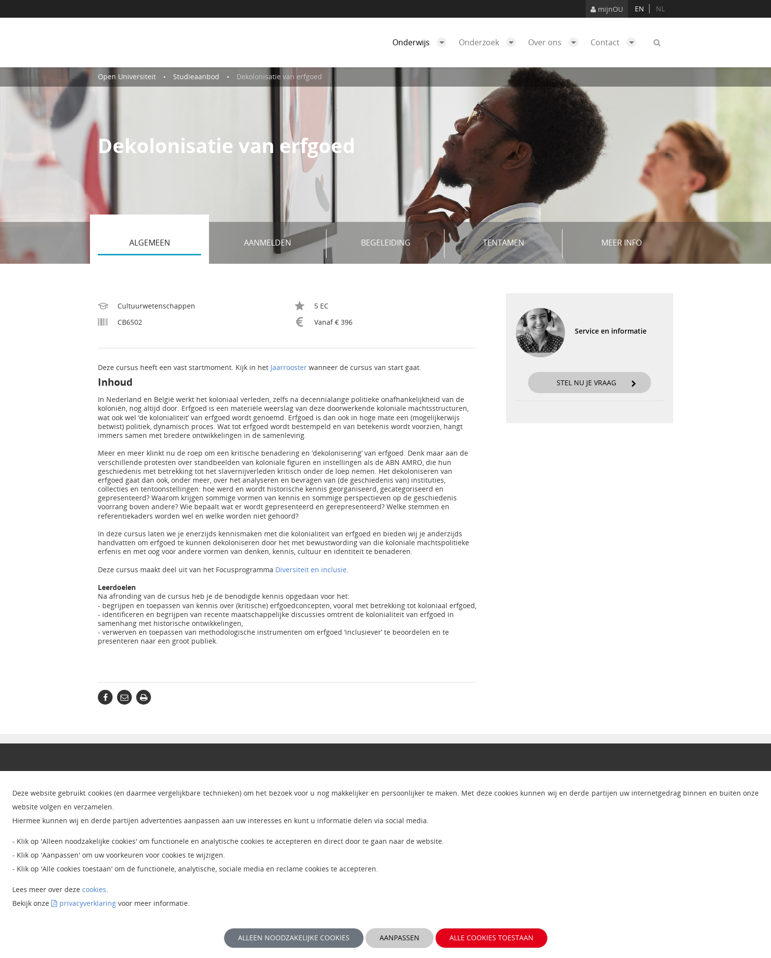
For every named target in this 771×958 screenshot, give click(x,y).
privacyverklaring (87, 903)
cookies (94, 889)
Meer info (621, 242)
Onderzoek (490, 42)
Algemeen (165, 243)
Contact (616, 42)
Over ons (555, 42)
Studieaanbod (196, 76)
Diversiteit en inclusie (311, 569)
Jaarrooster (288, 367)
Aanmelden (281, 243)
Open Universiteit (127, 76)
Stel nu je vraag (596, 382)
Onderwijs (421, 42)
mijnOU (607, 9)
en (639, 8)
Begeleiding (399, 243)
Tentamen (519, 243)
